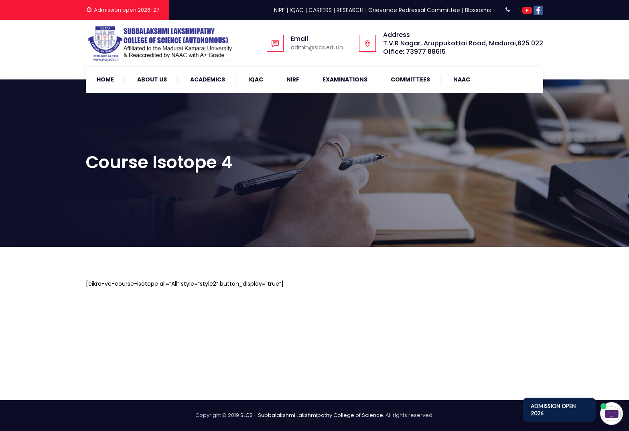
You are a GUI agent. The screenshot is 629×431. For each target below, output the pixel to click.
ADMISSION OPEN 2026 (553, 410)
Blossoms (478, 10)
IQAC (297, 10)
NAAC (461, 79)
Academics (207, 79)
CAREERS (320, 10)
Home (105, 79)
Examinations (345, 79)
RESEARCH (350, 10)
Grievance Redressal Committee (414, 10)
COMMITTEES (410, 79)
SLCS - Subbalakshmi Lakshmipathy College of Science (311, 415)
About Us (152, 79)
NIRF (279, 10)
